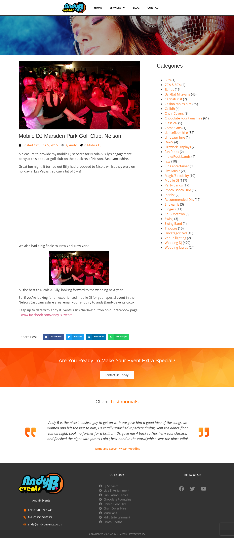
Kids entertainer (177, 166)
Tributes (171, 228)
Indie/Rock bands (178, 156)
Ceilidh (170, 108)
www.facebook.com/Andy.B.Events (46, 315)
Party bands (174, 185)
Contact (153, 7)
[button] (53, 337)
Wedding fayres (176, 247)
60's (168, 80)
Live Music (172, 171)
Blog (136, 7)
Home (98, 7)
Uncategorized (176, 233)
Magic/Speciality (177, 175)
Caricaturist (173, 99)
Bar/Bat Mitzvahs (177, 94)
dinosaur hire (175, 137)
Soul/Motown (175, 214)
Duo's (169, 142)
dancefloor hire (176, 132)
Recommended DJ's (179, 199)
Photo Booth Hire (178, 190)
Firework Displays (178, 147)
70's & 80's (173, 85)
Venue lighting (175, 238)
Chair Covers (174, 113)
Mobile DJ (94, 145)
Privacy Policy (137, 534)
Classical (171, 123)
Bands (169, 89)
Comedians (173, 128)
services (117, 8)
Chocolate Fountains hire (183, 118)
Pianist (170, 195)
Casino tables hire (178, 104)
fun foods (172, 152)
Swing (169, 219)
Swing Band (173, 223)
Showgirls (172, 204)
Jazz (168, 161)
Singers (170, 209)
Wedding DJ (173, 242)
